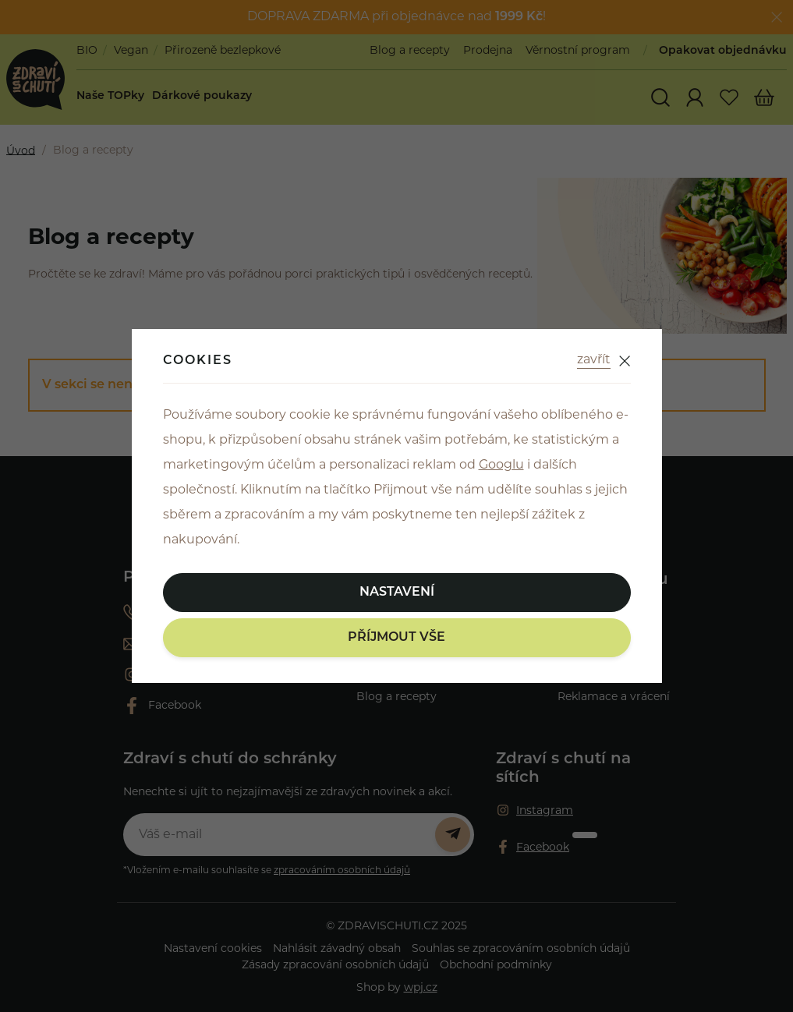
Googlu (501, 465)
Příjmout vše (396, 638)
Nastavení (396, 592)
